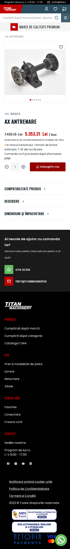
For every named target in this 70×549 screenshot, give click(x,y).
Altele (8, 386)
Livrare (9, 371)
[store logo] (12, 8)
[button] (30, 99)
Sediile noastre (15, 443)
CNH (6, 114)
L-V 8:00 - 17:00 (15, 454)
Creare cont (13, 422)
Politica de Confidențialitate (29, 489)
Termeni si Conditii (22, 496)
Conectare (12, 414)
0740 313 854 (17, 269)
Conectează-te (46, 9)
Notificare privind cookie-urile (30, 482)
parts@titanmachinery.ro (25, 281)
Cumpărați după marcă (22, 328)
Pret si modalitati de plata (23, 364)
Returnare (11, 379)
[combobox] (30, 17)
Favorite (55, 9)
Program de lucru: (17, 450)
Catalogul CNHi (15, 343)
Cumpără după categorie (23, 336)
